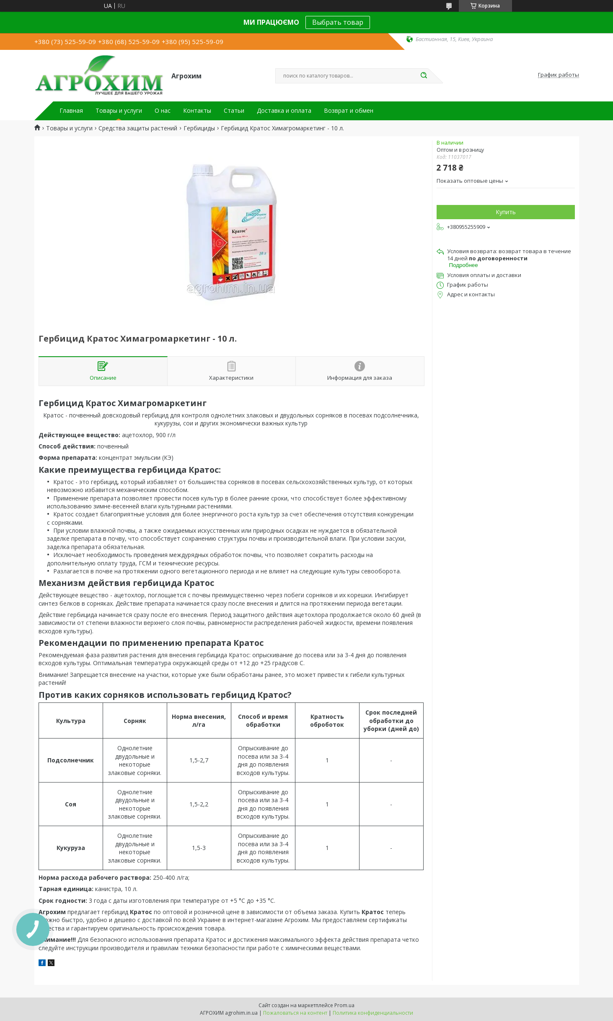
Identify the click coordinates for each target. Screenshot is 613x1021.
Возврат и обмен (348, 111)
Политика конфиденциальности (373, 1012)
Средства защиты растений (137, 128)
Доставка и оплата (284, 111)
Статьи (234, 111)
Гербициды (199, 128)
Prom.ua (344, 1005)
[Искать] (424, 75)
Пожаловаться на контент (295, 1012)
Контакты (197, 111)
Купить (506, 212)
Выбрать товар (337, 22)
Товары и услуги (119, 111)
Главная (71, 111)
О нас (163, 111)
